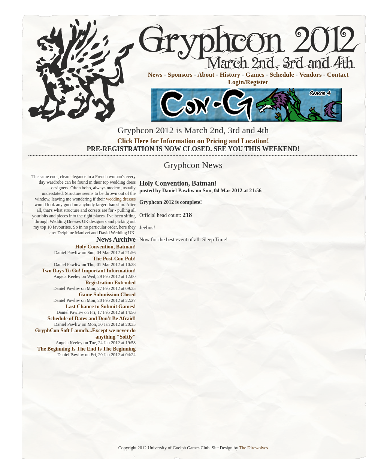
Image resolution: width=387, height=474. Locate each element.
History (230, 74)
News (155, 74)
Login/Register (248, 82)
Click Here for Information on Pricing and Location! (193, 141)
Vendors (310, 74)
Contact (338, 74)
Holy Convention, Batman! (105, 247)
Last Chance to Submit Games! (101, 306)
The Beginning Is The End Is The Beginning (86, 349)
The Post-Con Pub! (114, 259)
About (205, 74)
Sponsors (180, 74)
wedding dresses (121, 199)
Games (254, 74)
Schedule (282, 74)
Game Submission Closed (107, 294)
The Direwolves (253, 447)
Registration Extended (110, 282)
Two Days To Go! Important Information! (89, 270)
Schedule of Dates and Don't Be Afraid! (92, 318)
